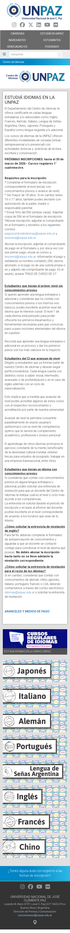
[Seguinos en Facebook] (22, 25)
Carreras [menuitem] (16, 34)
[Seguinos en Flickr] (55, 25)
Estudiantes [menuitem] (51, 41)
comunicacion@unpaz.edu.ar (35, 915)
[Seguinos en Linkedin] (38, 25)
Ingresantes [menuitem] (16, 41)
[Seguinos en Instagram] (14, 25)
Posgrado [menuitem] (51, 47)
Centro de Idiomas (13, 61)
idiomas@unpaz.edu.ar (20, 592)
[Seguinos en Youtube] (47, 25)
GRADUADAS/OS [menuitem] (16, 47)
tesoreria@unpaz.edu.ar (20, 238)
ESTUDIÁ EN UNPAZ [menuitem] (51, 34)
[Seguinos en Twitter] (30, 25)
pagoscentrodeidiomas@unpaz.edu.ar (30, 233)
